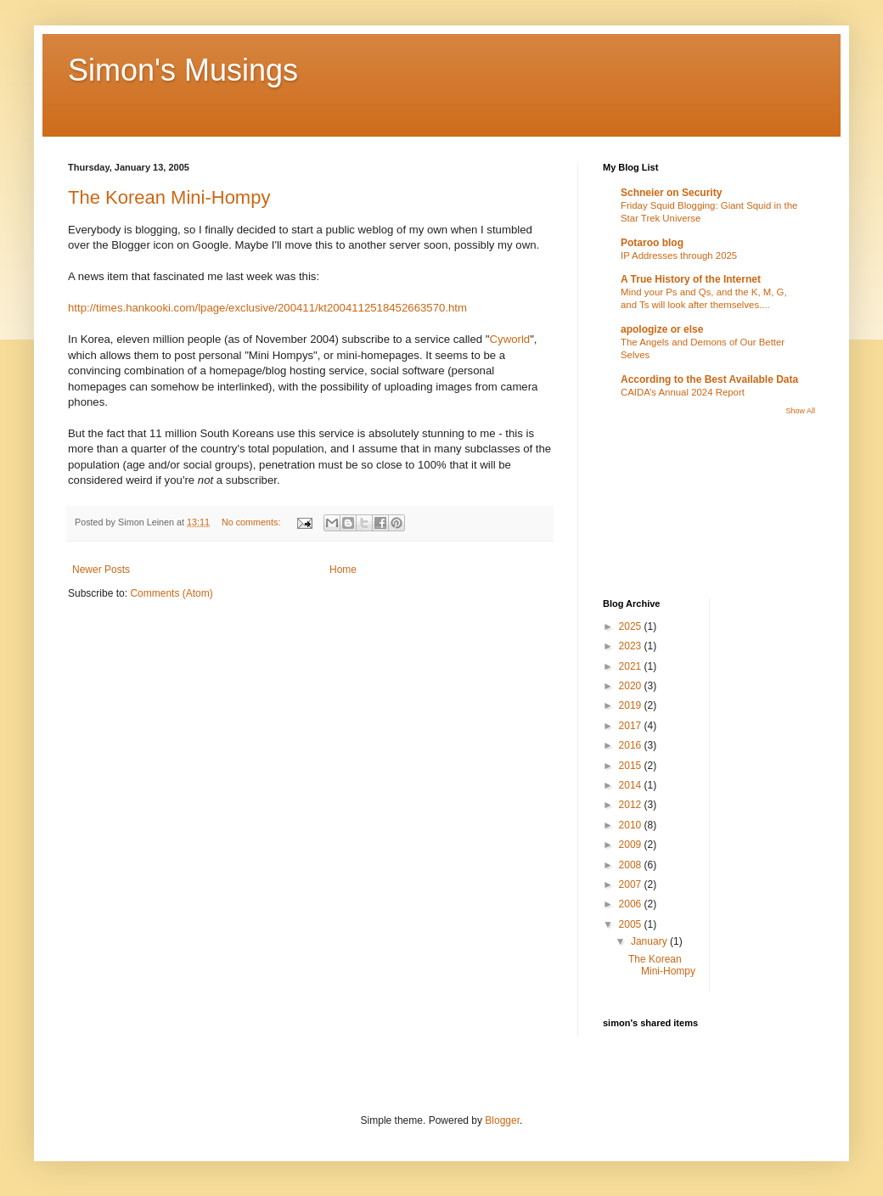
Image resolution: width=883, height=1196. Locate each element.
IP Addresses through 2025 (679, 255)
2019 (631, 705)
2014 (631, 785)
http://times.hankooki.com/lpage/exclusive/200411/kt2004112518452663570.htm (267, 307)
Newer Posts (101, 570)
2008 (631, 865)
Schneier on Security (671, 193)
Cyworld (510, 339)
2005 (631, 924)
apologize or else (662, 329)
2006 (631, 904)
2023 (631, 646)
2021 (631, 666)
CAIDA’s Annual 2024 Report (683, 392)
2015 (631, 766)
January (650, 941)
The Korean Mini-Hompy (169, 197)
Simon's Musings (183, 70)
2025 (631, 626)
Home (343, 570)
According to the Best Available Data (709, 379)
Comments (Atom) (171, 593)
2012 (631, 805)
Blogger (502, 1120)
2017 (631, 726)
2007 (631, 884)
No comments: (253, 522)
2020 (631, 686)
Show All (800, 411)
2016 (631, 745)
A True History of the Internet (691, 279)
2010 (631, 825)
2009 (631, 845)
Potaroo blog (652, 243)
